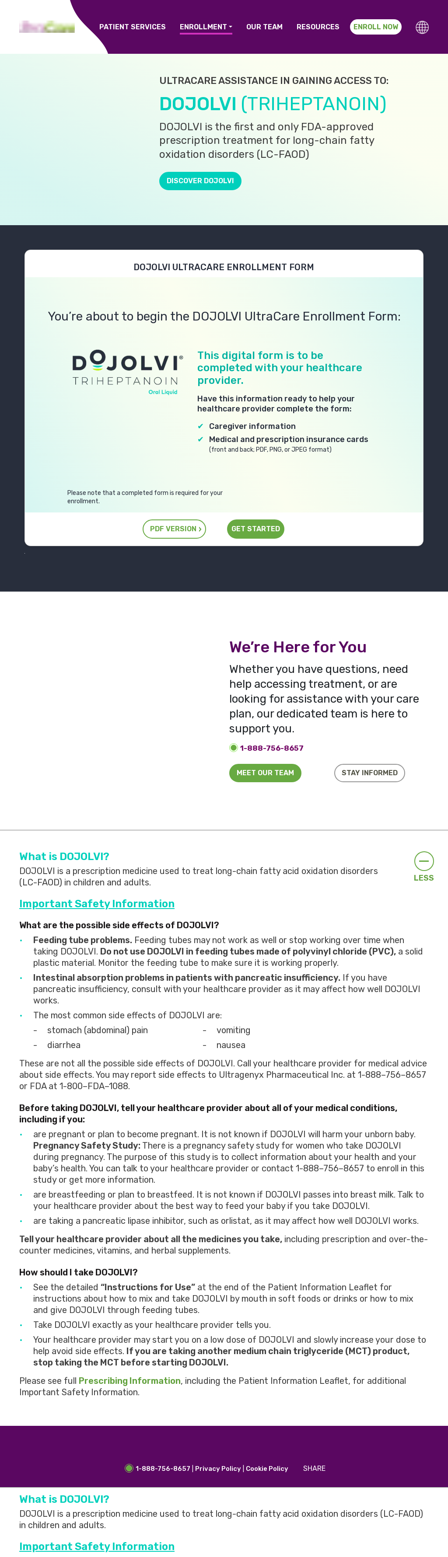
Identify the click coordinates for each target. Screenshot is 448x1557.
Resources (318, 27)
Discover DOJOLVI (200, 181)
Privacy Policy (218, 1469)
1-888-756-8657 (272, 748)
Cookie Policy (267, 1469)
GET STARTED (255, 529)
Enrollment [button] (203, 27)
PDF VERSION (173, 529)
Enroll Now (376, 27)
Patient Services (132, 27)
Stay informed (370, 773)
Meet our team (265, 773)
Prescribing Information (130, 1381)
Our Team (264, 27)
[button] (422, 27)
